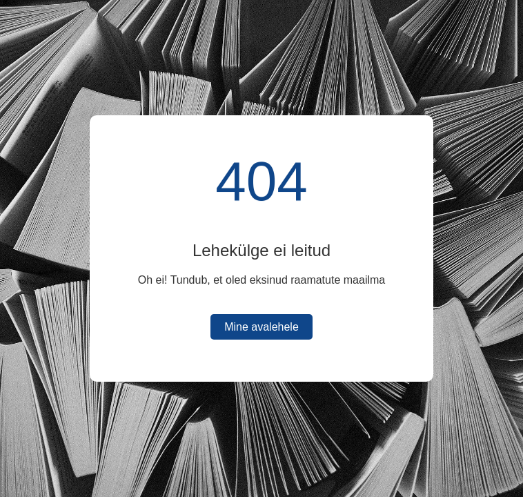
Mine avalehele (261, 327)
